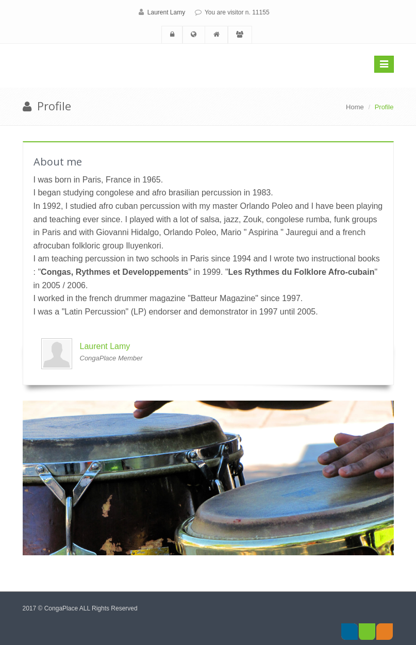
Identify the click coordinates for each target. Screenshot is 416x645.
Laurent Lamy (166, 12)
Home (355, 107)
